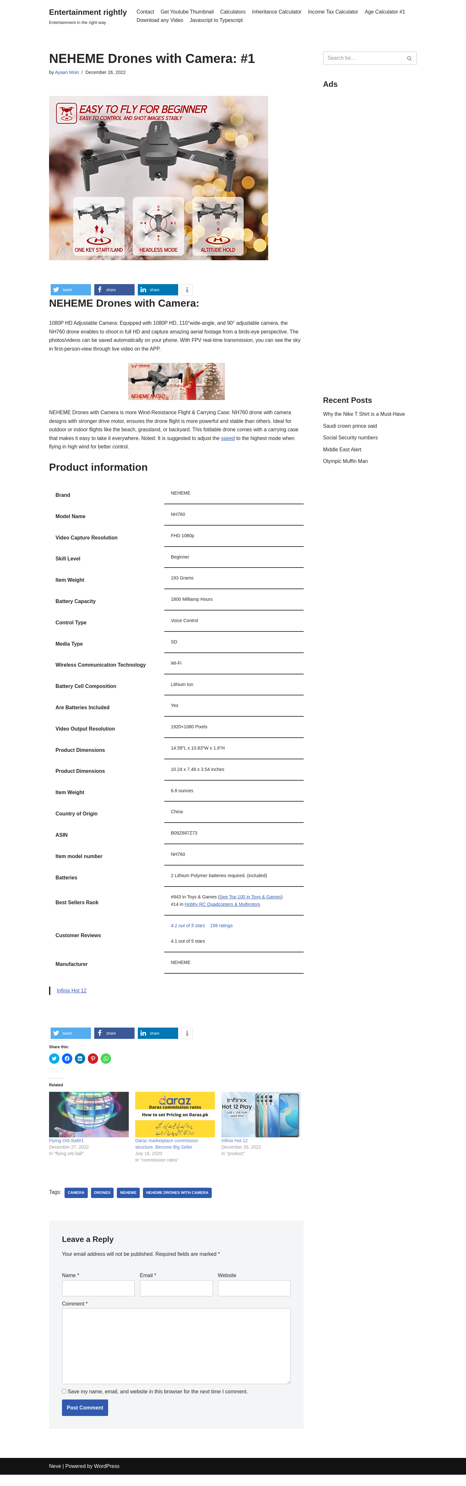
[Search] (362, 58)
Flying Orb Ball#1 (66, 1149)
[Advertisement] (370, 191)
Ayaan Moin (67, 72)
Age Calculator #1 (388, 12)
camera (76, 1201)
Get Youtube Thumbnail (188, 12)
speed (231, 440)
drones (103, 1201)
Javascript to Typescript (217, 20)
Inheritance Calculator (278, 12)
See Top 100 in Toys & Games (251, 903)
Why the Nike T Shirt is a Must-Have (364, 414)
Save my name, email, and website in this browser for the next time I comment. (157, 1403)
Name (70, 1284)
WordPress (106, 1478)
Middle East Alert (342, 451)
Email (148, 1284)
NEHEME (129, 1201)
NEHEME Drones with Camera (178, 1201)
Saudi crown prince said (350, 426)
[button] (71, 289)
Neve (55, 1478)
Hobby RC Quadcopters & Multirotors (223, 911)
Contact (145, 12)
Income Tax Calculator (335, 12)
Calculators (234, 12)
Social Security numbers (351, 439)
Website (227, 1284)
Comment (75, 1313)
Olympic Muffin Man (346, 463)
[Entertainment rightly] (88, 16)
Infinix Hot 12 (72, 998)
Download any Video (160, 20)
